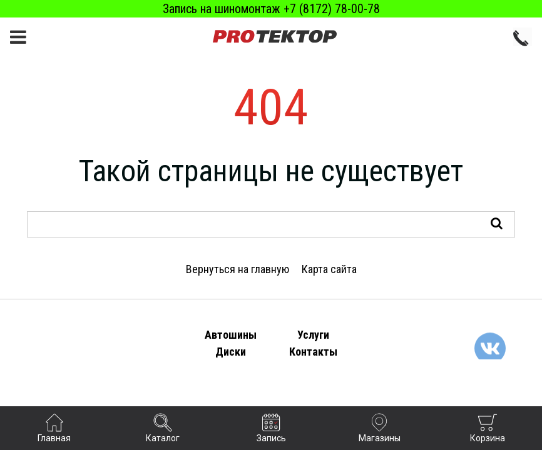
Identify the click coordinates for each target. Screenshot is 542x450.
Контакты (313, 351)
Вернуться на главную (237, 269)
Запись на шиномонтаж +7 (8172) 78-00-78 (271, 8)
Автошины (231, 334)
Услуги (313, 334)
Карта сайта (329, 269)
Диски (230, 351)
